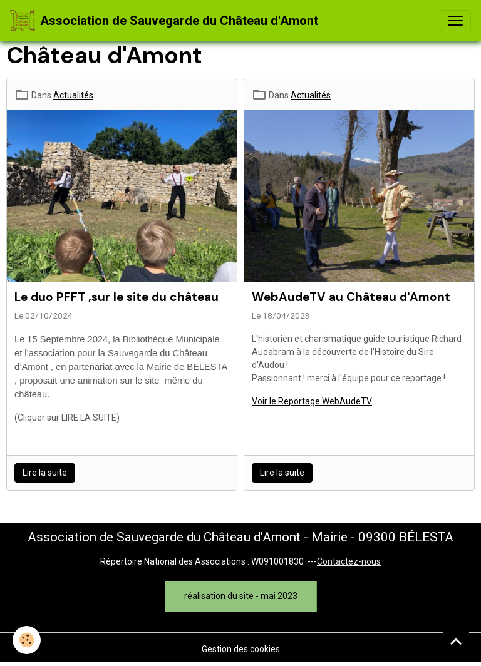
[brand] (164, 20)
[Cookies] (27, 640)
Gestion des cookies (241, 649)
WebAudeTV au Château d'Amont (351, 297)
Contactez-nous (349, 561)
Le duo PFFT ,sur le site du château (116, 297)
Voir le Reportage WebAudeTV (312, 401)
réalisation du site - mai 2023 (240, 596)
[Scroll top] (456, 641)
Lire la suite (45, 473)
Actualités (73, 95)
